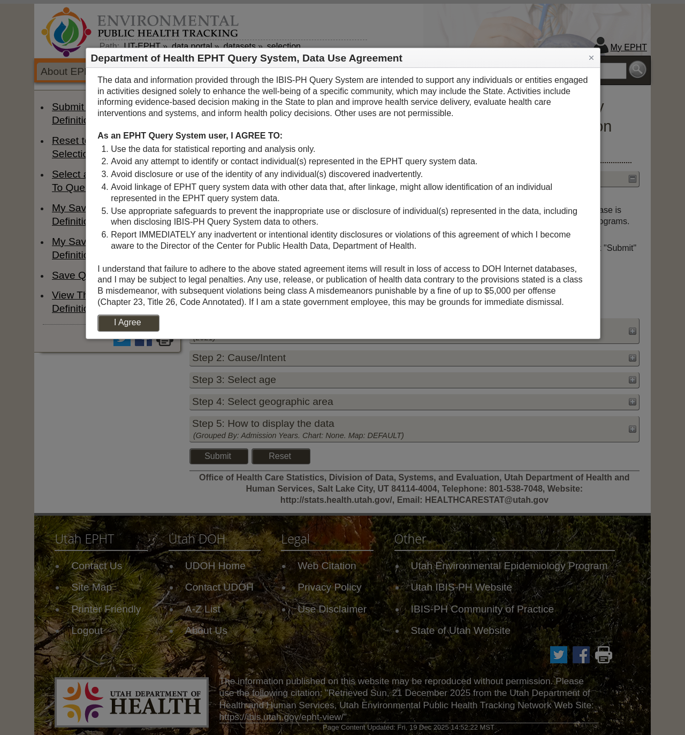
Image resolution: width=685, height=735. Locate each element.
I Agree (127, 322)
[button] (591, 57)
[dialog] (343, 203)
